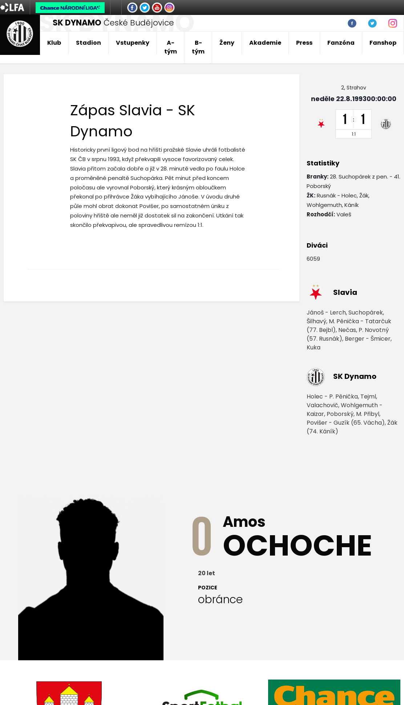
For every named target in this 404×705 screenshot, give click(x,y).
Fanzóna (341, 43)
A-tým (170, 47)
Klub (54, 43)
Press (304, 43)
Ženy (226, 43)
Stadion (88, 43)
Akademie (265, 43)
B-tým (198, 47)
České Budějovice (113, 22)
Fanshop (382, 43)
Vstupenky (132, 43)
